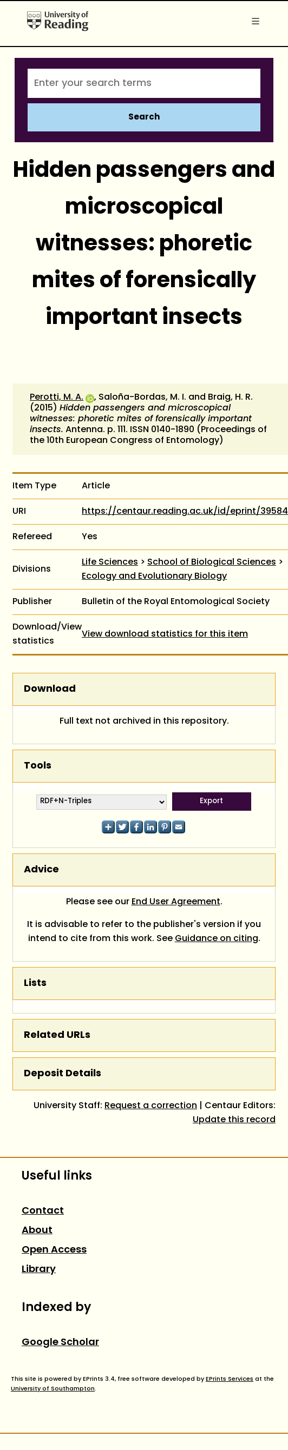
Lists (35, 983)
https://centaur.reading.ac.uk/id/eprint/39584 (185, 512)
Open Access (54, 1250)
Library (39, 1269)
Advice (41, 870)
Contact (43, 1211)
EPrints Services (229, 1379)
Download (50, 689)
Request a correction (150, 1106)
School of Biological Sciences (211, 562)
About (37, 1230)
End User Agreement (176, 902)
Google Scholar (60, 1342)
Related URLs (57, 1035)
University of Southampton (53, 1389)
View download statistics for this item (165, 634)
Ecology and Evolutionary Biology (154, 577)
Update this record (234, 1120)
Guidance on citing (216, 939)
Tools (37, 766)
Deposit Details (62, 1073)
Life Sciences (110, 562)
